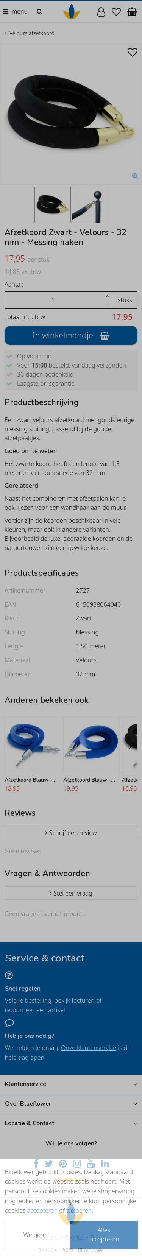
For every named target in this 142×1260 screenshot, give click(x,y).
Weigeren (36, 1234)
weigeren (79, 1210)
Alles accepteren (104, 1234)
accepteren (42, 1210)
